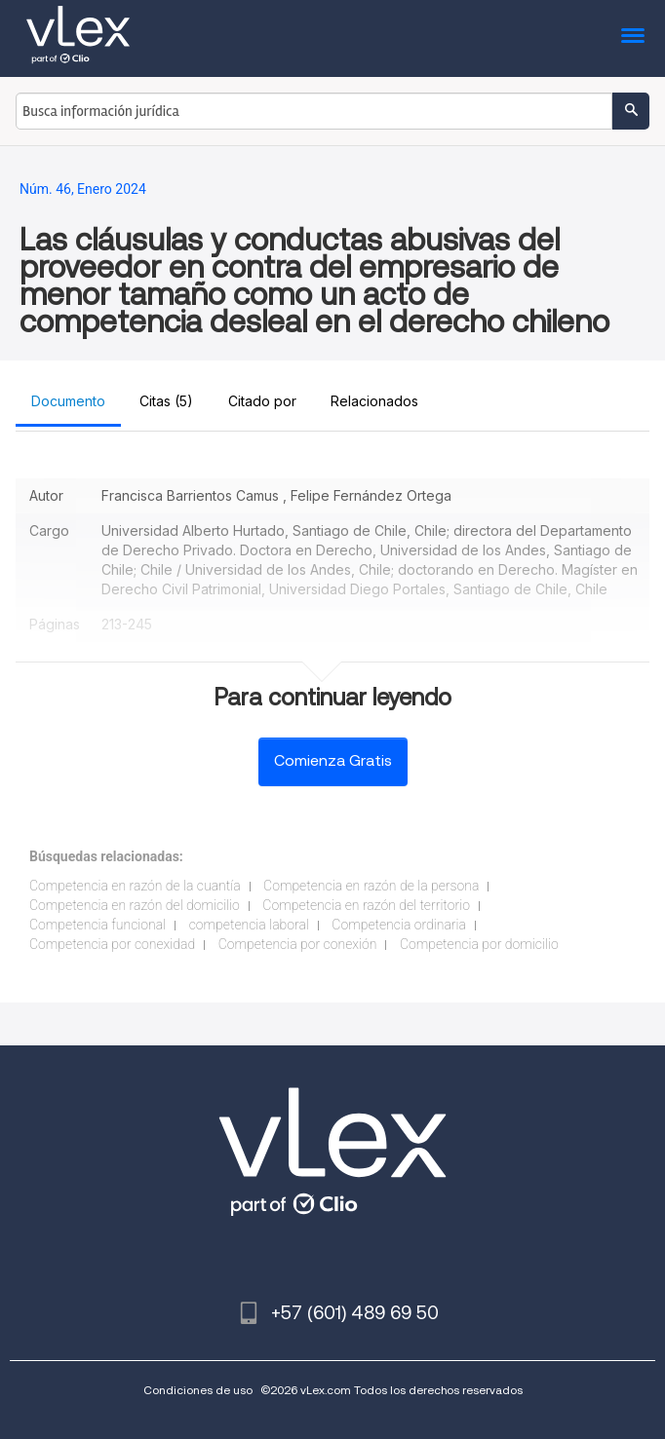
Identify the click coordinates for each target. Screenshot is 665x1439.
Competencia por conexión (297, 944)
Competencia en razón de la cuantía (135, 885)
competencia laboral (249, 924)
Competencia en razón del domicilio (134, 905)
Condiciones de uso (198, 1389)
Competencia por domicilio (479, 944)
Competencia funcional (97, 924)
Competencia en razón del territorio (366, 905)
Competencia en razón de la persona (371, 885)
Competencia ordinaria (399, 924)
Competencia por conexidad (112, 944)
